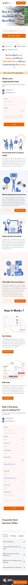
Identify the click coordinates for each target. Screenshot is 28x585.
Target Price (7, 443)
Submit (14, 124)
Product (6, 98)
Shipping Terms (7, 492)
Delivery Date (7, 457)
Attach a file (7, 485)
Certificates (7, 471)
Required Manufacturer (9, 464)
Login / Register (21, 2)
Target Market (7, 450)
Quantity (6, 108)
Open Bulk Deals (8, 210)
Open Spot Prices (20, 210)
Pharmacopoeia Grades (10, 478)
